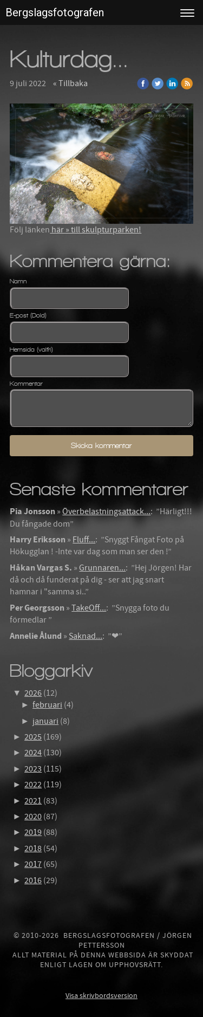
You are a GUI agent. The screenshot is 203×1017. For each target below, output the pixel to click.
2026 (33, 693)
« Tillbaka (70, 83)
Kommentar (26, 383)
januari (45, 721)
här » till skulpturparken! (95, 229)
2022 (33, 784)
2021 (33, 800)
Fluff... (84, 539)
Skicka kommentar (101, 446)
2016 (33, 880)
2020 (33, 816)
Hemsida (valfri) (31, 349)
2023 (33, 768)
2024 (33, 752)
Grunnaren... (102, 567)
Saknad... (85, 636)
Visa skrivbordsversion (101, 996)
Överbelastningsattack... (106, 511)
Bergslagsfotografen (54, 12)
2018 (33, 848)
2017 (33, 864)
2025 (33, 736)
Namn (18, 281)
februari (47, 704)
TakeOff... (88, 608)
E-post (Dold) (28, 315)
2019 (33, 832)
